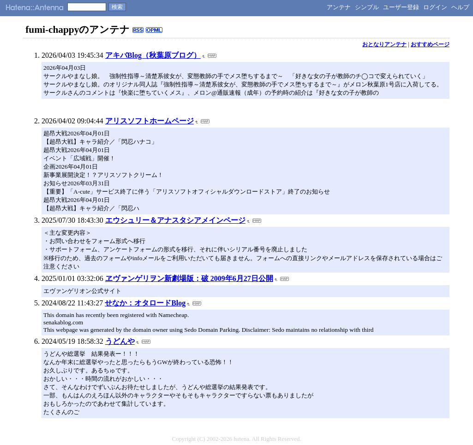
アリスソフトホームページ (149, 121)
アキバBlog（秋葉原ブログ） (153, 55)
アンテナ (339, 7)
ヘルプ (460, 7)
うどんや (120, 341)
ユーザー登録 (401, 7)
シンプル (367, 7)
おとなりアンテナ (384, 44)
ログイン (435, 7)
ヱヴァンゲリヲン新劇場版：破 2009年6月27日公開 (189, 278)
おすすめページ (430, 44)
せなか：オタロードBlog (145, 303)
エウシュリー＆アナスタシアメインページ (175, 220)
